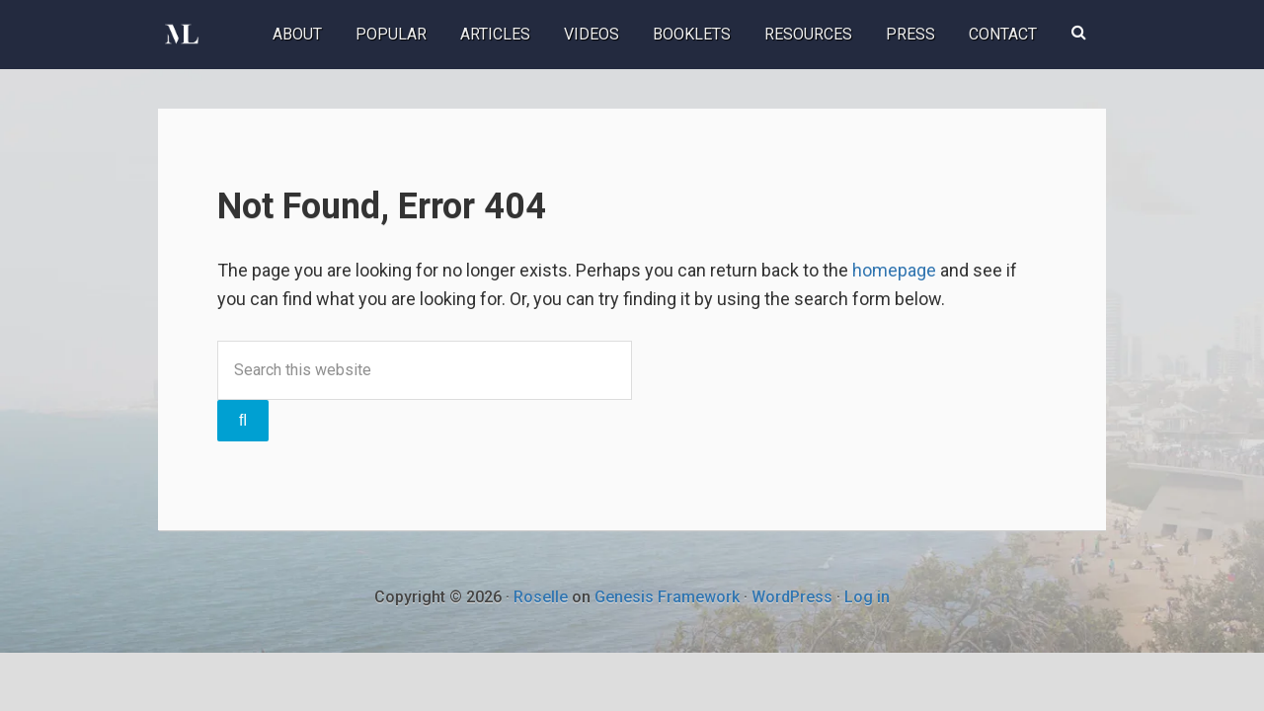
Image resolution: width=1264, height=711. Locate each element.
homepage (894, 270)
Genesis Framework (667, 597)
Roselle (541, 597)
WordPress (791, 597)
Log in (867, 597)
